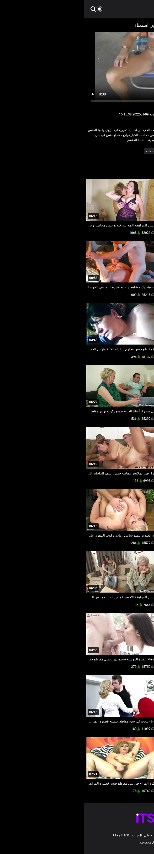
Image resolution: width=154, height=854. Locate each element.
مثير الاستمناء (71, 151)
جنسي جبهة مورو (97, 151)
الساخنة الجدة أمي (125, 151)
